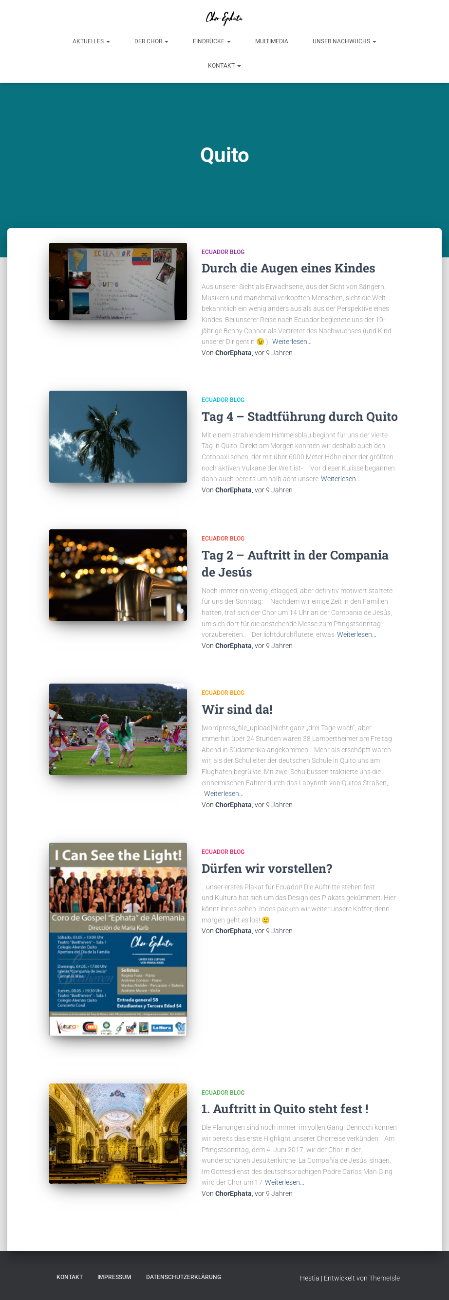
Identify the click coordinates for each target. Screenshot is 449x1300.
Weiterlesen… (292, 341)
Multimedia (271, 41)
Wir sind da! (237, 709)
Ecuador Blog (223, 252)
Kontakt (224, 65)
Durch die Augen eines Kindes (288, 268)
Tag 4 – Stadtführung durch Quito (300, 416)
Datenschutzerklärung (183, 1277)
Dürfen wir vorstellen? (267, 868)
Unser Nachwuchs (344, 41)
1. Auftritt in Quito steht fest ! (285, 1109)
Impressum (114, 1277)
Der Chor (151, 41)
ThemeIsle (384, 1278)
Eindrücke (212, 41)
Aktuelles (91, 41)
